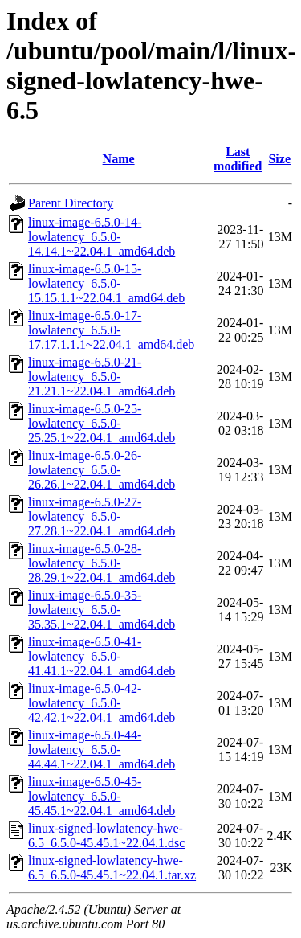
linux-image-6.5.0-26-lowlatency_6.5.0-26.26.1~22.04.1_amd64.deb (101, 470)
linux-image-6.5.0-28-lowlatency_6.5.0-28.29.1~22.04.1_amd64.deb (101, 563)
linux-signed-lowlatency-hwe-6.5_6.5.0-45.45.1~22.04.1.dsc (106, 835)
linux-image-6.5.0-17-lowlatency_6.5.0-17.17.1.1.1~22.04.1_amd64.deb (111, 330)
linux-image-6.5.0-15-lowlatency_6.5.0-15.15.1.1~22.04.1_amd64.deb (106, 283)
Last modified (238, 159)
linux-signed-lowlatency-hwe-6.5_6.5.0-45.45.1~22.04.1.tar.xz (112, 868)
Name (119, 159)
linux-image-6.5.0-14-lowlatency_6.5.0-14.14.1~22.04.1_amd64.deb (101, 236)
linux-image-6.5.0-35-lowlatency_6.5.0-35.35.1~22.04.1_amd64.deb (101, 609)
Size (279, 159)
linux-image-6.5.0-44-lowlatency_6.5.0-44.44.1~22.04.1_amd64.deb (101, 749)
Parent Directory (70, 203)
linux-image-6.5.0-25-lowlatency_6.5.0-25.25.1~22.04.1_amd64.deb (101, 423)
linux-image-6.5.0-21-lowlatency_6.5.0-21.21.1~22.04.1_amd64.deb (101, 376)
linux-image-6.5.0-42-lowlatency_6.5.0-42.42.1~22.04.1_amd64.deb (101, 703)
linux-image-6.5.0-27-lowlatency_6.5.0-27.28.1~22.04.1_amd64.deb (101, 516)
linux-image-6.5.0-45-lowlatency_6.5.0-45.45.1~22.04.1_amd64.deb (101, 796)
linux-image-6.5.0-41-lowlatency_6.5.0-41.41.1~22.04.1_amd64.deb (101, 656)
